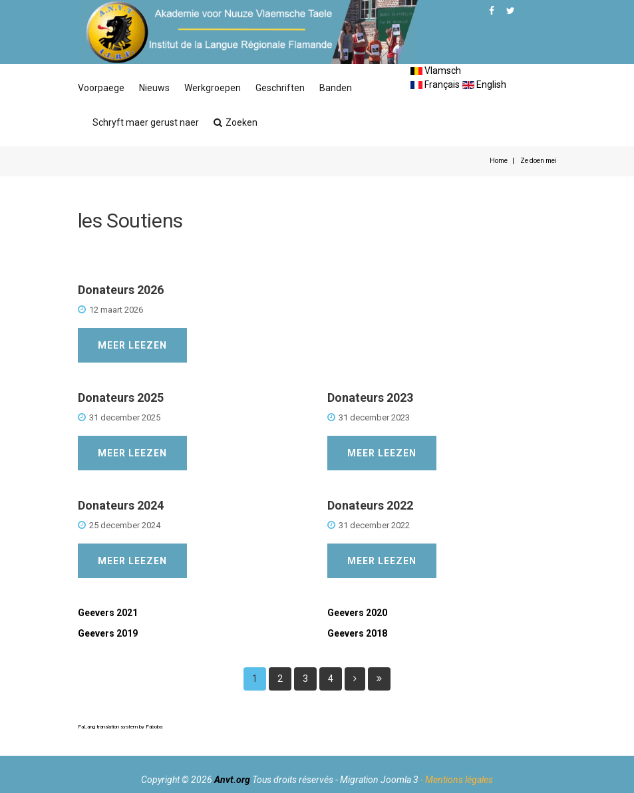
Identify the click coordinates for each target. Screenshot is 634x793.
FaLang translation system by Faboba (120, 727)
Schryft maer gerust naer (145, 122)
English (484, 84)
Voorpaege (101, 87)
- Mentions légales (456, 779)
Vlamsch (435, 70)
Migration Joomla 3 (379, 779)
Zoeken (235, 122)
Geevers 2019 (108, 633)
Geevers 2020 (357, 612)
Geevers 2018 (357, 633)
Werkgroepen (212, 87)
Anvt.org (232, 779)
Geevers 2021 (108, 612)
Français (435, 84)
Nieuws (154, 87)
